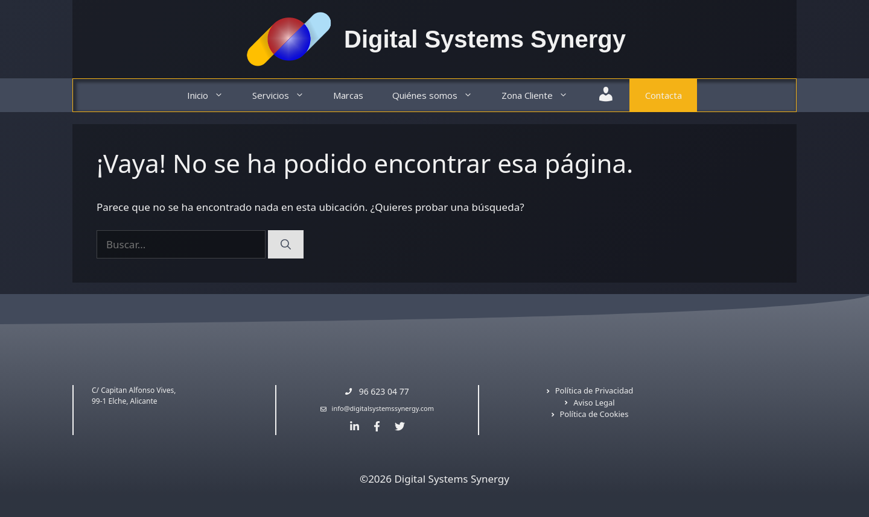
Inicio (212, 95)
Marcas (348, 95)
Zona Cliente (541, 95)
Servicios (285, 95)
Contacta (663, 95)
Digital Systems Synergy (485, 39)
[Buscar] (286, 244)
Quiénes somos (439, 95)
